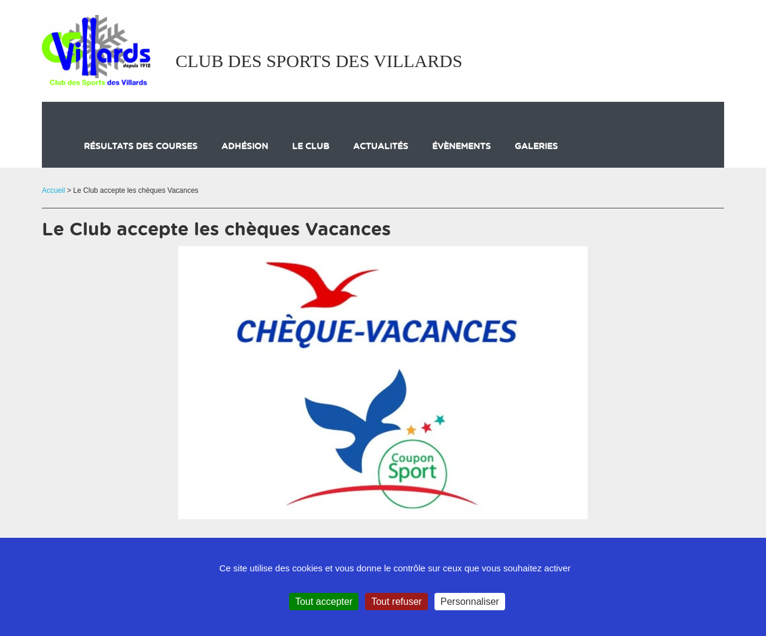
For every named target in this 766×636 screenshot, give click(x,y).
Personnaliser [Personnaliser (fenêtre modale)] (469, 601)
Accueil (53, 190)
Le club (310, 147)
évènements (461, 147)
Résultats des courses (140, 147)
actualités (380, 147)
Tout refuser (396, 601)
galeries (536, 147)
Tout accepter (323, 601)
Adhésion (244, 147)
